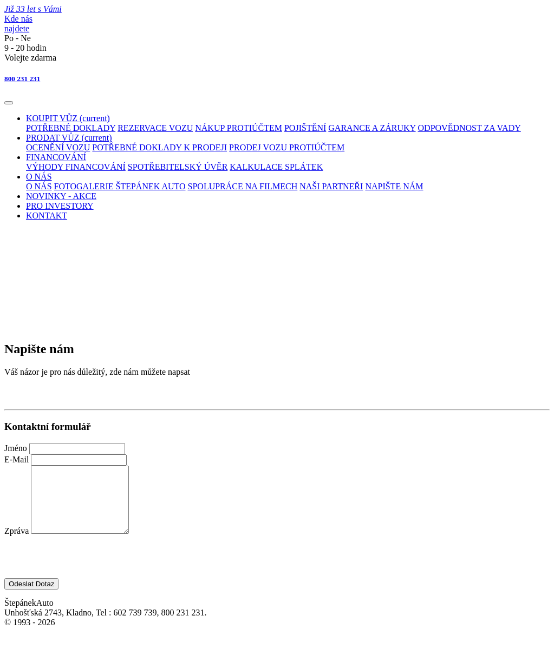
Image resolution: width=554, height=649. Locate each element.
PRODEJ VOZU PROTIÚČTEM (286, 147)
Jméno (16, 448)
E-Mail (17, 459)
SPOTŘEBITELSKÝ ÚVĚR (177, 166)
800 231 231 (22, 79)
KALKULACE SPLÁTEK (276, 166)
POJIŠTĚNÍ (305, 128)
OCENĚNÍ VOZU (58, 147)
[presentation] (86, 570)
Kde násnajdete (18, 23)
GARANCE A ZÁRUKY (371, 128)
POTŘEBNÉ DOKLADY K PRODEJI (159, 147)
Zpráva (17, 543)
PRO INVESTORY (60, 205)
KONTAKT (46, 215)
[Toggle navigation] (8, 102)
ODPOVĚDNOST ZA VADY (469, 128)
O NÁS (39, 176)
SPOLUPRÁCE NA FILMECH (243, 186)
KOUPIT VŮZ (68, 118)
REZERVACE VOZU (155, 128)
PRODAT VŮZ (69, 137)
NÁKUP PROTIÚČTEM (238, 128)
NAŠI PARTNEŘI (331, 186)
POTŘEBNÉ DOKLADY (70, 128)
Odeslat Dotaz (31, 597)
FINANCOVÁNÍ (56, 157)
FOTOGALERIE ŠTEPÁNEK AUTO (120, 186)
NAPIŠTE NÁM (394, 186)
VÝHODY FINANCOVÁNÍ (76, 166)
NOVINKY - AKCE (61, 196)
